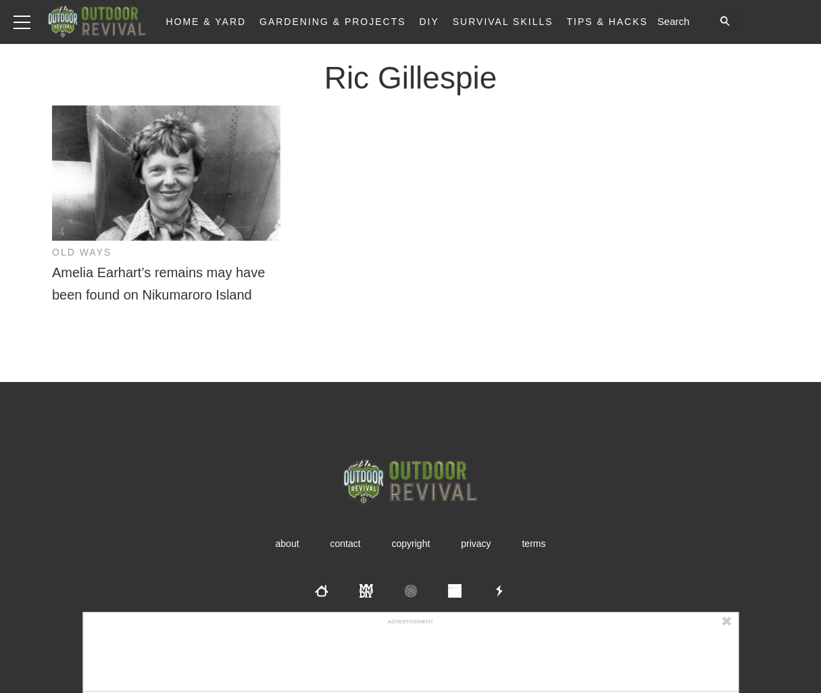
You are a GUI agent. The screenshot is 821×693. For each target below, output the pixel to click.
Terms (533, 543)
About (287, 543)
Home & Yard (206, 21)
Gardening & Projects (332, 21)
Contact (345, 543)
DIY (429, 21)
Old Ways (81, 252)
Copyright (411, 543)
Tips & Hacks (606, 21)
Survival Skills (503, 21)
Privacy (476, 543)
